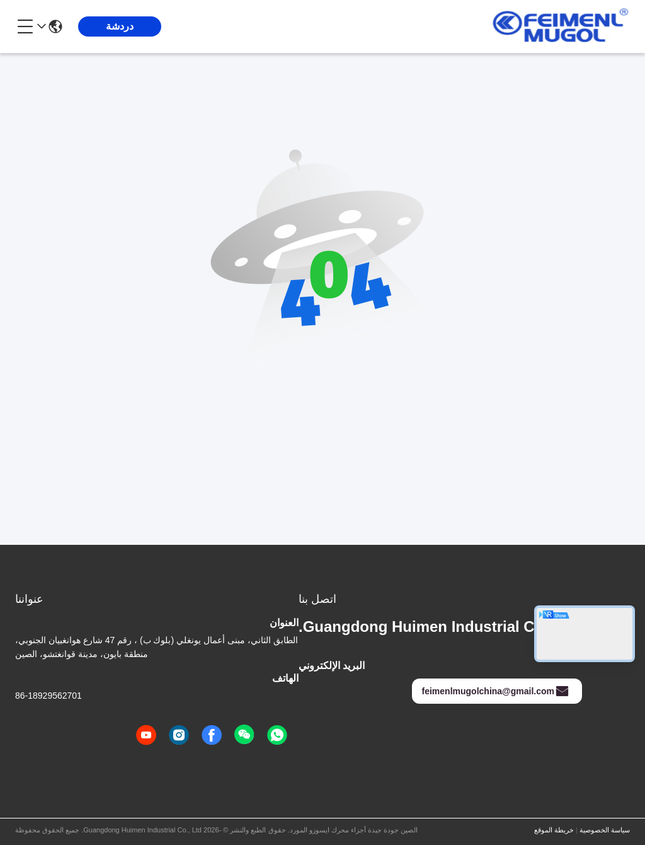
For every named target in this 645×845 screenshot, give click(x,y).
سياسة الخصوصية (604, 830)
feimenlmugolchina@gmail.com (495, 691)
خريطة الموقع (554, 830)
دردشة (120, 26)
